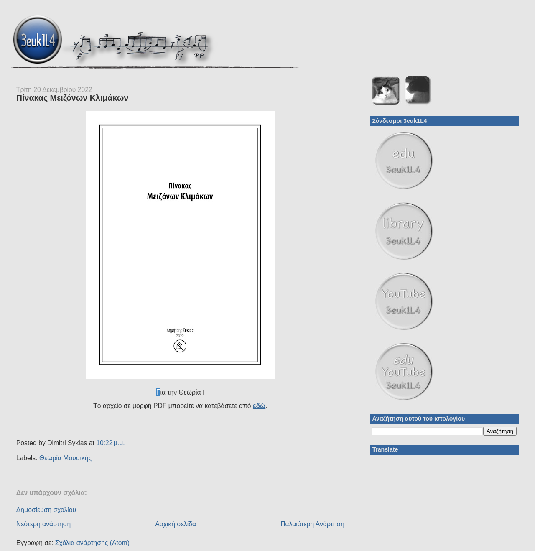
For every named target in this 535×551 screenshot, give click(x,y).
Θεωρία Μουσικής (65, 458)
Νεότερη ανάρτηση (43, 524)
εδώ (259, 405)
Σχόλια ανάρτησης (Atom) (92, 542)
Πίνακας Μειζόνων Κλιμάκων (72, 97)
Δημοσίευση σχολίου (46, 509)
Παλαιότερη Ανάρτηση (312, 524)
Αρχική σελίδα (175, 524)
